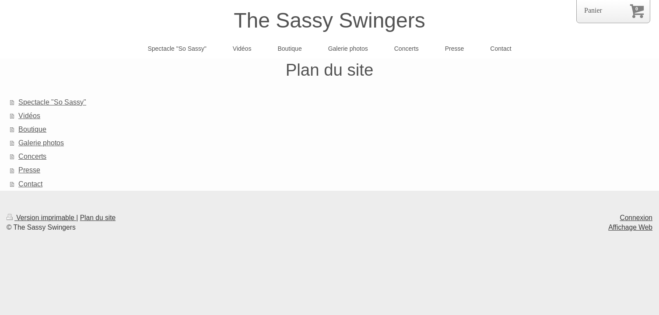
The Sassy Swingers (329, 20)
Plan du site (98, 217)
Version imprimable (41, 217)
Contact (30, 184)
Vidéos (29, 115)
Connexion (636, 217)
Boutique (32, 129)
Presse (29, 170)
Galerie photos (41, 143)
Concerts (32, 156)
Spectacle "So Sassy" (52, 102)
